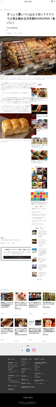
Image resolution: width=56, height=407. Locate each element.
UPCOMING (23, 371)
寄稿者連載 (10, 369)
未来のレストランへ (24, 364)
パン (15, 33)
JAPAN (9, 379)
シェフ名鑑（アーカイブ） (12, 372)
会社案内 (36, 365)
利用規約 (36, 375)
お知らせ (36, 368)
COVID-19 (23, 365)
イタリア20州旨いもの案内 (12, 380)
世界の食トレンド (11, 377)
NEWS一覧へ (39, 279)
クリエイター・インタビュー (13, 370)
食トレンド (10, 33)
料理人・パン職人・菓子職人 (13, 366)
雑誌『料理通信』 (38, 367)
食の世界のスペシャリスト (12, 364)
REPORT (22, 372)
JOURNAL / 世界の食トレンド (7, 9)
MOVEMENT (23, 361)
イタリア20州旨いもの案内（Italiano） (14, 382)
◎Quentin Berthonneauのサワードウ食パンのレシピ (11, 239)
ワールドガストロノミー (25, 362)
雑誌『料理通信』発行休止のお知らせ (38, 223)
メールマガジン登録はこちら (19, 257)
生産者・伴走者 (10, 367)
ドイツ (20, 33)
